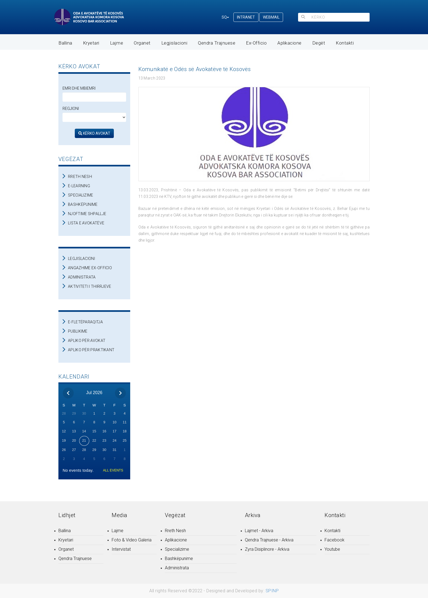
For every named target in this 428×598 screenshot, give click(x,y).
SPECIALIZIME (80, 195)
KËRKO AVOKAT (94, 133)
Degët (318, 43)
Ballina (65, 43)
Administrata (177, 567)
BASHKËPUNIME (83, 204)
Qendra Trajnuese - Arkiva (269, 540)
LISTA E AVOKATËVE (86, 223)
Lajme (116, 43)
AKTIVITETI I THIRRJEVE (89, 286)
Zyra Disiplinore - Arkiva (267, 549)
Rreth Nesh (175, 530)
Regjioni (71, 108)
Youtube (332, 549)
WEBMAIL (271, 17)
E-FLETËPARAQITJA (85, 322)
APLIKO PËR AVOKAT (86, 340)
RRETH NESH (80, 176)
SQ (225, 17)
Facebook (334, 540)
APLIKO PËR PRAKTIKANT (91, 350)
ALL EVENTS (113, 470)
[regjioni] (94, 117)
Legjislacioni (174, 43)
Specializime (177, 549)
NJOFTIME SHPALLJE (87, 214)
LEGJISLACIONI (81, 258)
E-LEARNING (79, 186)
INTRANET (246, 17)
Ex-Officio (256, 43)
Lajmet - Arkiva (259, 530)
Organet (142, 43)
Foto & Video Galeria (131, 540)
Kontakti (345, 43)
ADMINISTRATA (82, 277)
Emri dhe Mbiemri (79, 88)
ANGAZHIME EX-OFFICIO (90, 268)
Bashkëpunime (179, 558)
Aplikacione (289, 43)
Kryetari (91, 43)
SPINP (272, 590)
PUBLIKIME (78, 331)
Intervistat (121, 549)
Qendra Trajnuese (216, 43)
